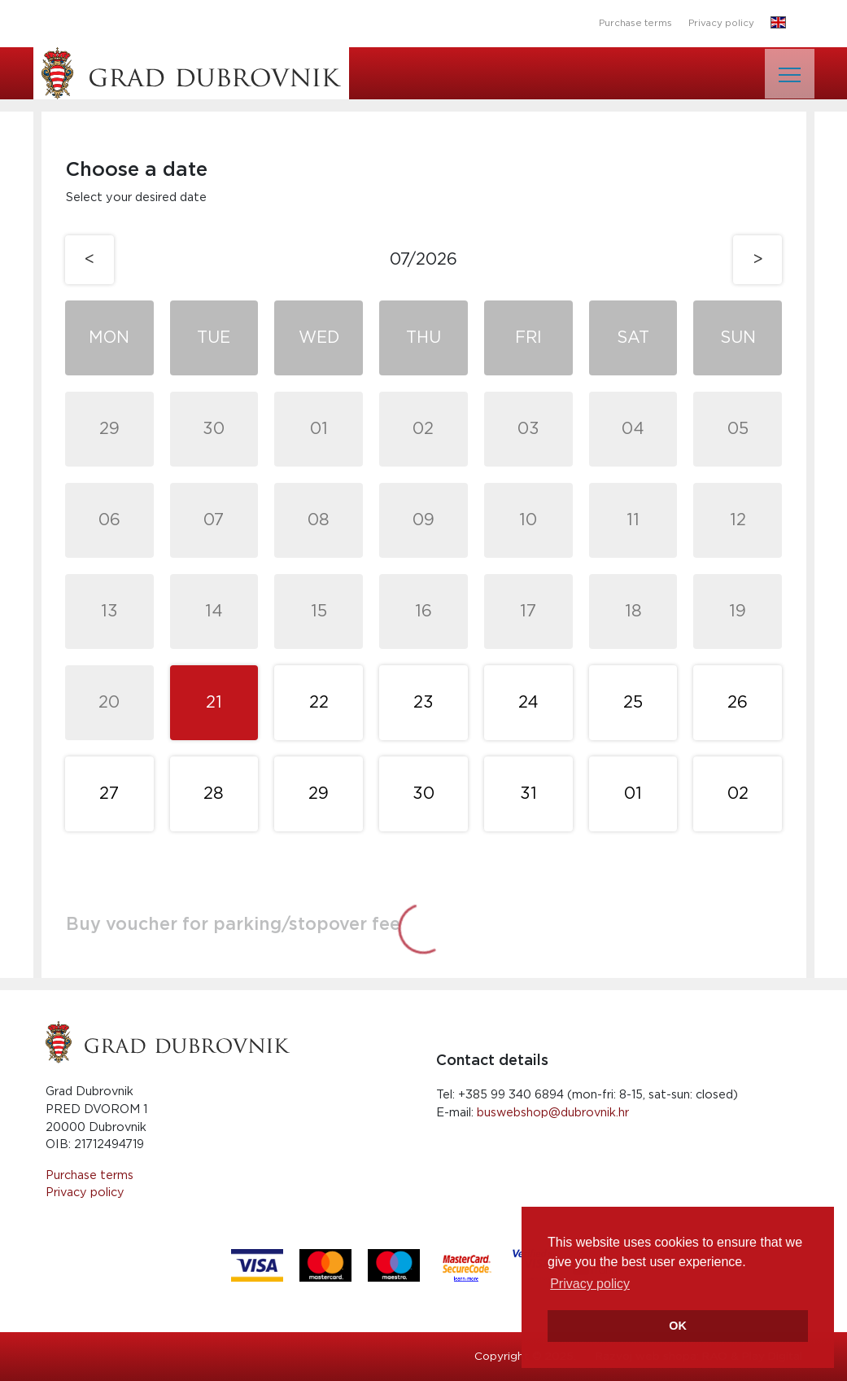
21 (214, 703)
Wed (319, 338)
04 (633, 429)
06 (109, 520)
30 (214, 429)
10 (528, 520)
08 (319, 520)
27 (109, 794)
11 (633, 520)
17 (528, 611)
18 (633, 611)
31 (528, 794)
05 (738, 429)
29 (109, 429)
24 (528, 703)
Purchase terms (635, 23)
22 (319, 703)
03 (528, 429)
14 (214, 611)
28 (213, 794)
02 (423, 429)
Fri (528, 338)
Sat (633, 338)
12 (738, 520)
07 (213, 520)
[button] (778, 23)
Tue (213, 338)
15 (319, 611)
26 (737, 703)
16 (423, 611)
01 (319, 429)
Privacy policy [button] (590, 1284)
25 (633, 703)
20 (109, 703)
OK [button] (678, 1325)
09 (423, 520)
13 (109, 611)
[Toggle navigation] (789, 74)
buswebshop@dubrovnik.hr (553, 1113)
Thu (423, 338)
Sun (738, 338)
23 (423, 703)
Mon (109, 338)
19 (737, 611)
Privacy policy (721, 23)
